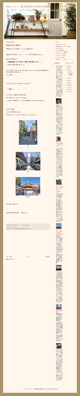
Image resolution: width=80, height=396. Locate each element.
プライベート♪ (13, 227)
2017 (68, 87)
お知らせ (58, 48)
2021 (68, 78)
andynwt (44, 389)
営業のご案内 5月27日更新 (60, 67)
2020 (68, 80)
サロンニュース (60, 53)
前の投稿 (47, 256)
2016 (68, 89)
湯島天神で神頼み (13, 45)
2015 (68, 91)
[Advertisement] (28, 243)
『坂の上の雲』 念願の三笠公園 (59, 231)
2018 (68, 84)
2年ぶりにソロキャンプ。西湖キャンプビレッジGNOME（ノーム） (59, 186)
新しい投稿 (9, 256)
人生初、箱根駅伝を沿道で (59, 350)
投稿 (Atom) (11, 259)
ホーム (28, 256)
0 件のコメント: (16, 225)
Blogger (56, 389)
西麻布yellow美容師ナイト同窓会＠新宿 (59, 106)
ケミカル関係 (59, 50)
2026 (68, 65)
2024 (68, 70)
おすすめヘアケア (60, 44)
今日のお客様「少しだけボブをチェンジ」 (59, 144)
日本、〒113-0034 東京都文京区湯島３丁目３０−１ (20, 228)
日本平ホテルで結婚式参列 (59, 272)
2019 (68, 82)
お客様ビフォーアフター (62, 46)
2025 (68, 67)
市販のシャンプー (60, 59)
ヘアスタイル (59, 57)
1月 (69, 72)
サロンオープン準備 (61, 52)
